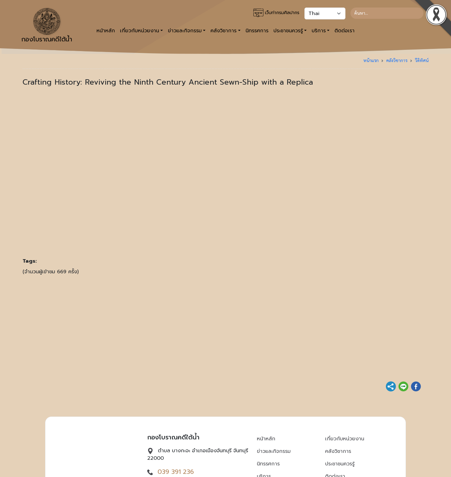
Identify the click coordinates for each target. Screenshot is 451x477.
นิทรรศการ (257, 30)
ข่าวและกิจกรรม (274, 451)
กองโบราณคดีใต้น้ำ (46, 26)
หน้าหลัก (105, 30)
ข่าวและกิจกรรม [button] (185, 30)
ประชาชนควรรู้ (340, 464)
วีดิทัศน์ (421, 60)
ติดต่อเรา (344, 30)
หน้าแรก (371, 60)
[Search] (386, 13)
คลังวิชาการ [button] (223, 30)
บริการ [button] (319, 30)
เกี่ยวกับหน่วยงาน (344, 439)
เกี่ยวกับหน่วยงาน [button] (139, 30)
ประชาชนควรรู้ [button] (288, 30)
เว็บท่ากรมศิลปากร (276, 12)
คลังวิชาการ (396, 60)
